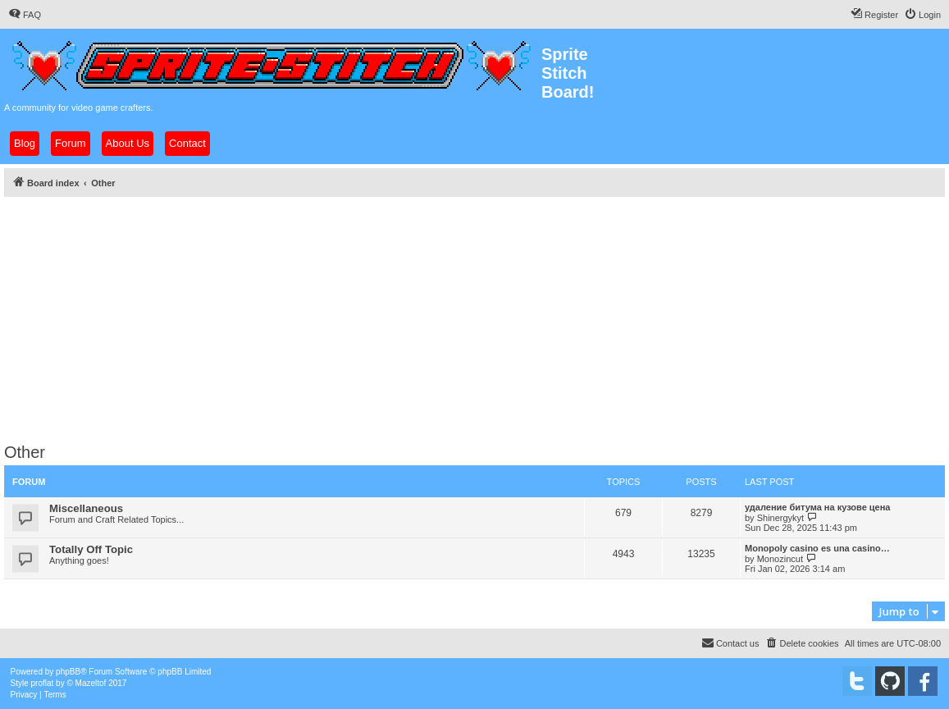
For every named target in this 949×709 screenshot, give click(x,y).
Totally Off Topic (91, 549)
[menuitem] (24, 15)
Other (24, 452)
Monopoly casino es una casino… (817, 548)
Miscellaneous (86, 508)
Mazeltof (91, 683)
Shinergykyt (780, 518)
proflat (42, 683)
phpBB (68, 671)
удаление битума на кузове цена (817, 507)
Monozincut (780, 559)
